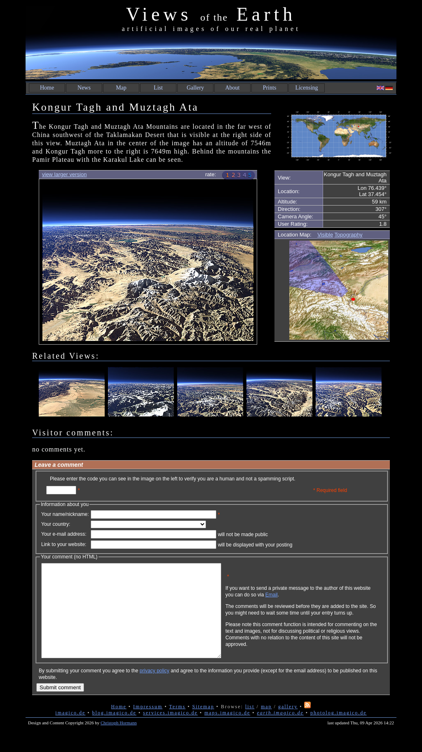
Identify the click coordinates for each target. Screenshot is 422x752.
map (266, 725)
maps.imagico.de (227, 731)
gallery (288, 725)
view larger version (64, 174)
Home (47, 88)
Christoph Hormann (119, 741)
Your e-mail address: (64, 534)
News (84, 88)
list (250, 725)
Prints (270, 88)
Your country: (55, 524)
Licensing (306, 88)
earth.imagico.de (280, 731)
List (158, 88)
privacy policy (154, 689)
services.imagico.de (170, 731)
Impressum (147, 725)
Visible (325, 235)
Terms (177, 725)
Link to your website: (63, 544)
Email (311, 601)
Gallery (195, 88)
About (232, 88)
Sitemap (203, 725)
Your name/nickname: (65, 514)
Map (121, 88)
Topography (349, 235)
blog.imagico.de (114, 731)
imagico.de (70, 731)
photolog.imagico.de (338, 731)
